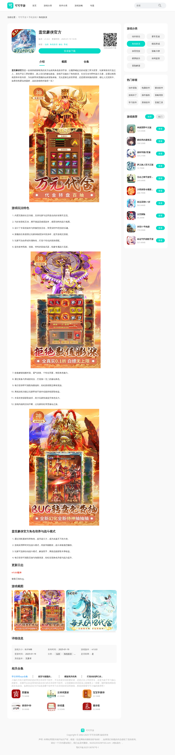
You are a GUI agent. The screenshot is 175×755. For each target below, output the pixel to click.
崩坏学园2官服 (143, 152)
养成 (66, 44)
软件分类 (63, 5)
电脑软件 (146, 87)
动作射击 (136, 36)
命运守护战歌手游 (145, 239)
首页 (34, 5)
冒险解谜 (136, 65)
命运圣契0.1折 (143, 201)
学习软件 (133, 102)
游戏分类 (48, 5)
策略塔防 (159, 95)
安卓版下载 (70, 51)
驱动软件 (159, 87)
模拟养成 (156, 43)
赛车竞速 (156, 36)
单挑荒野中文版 (144, 127)
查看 (160, 128)
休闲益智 (156, 58)
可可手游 (22, 17)
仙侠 (47, 44)
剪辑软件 (146, 102)
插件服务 (146, 95)
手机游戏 (33, 17)
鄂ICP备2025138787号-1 (87, 747)
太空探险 (141, 214)
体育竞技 (136, 51)
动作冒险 (133, 87)
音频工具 (159, 102)
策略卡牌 (156, 51)
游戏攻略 (79, 5)
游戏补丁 (133, 95)
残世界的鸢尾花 (144, 139)
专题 (92, 5)
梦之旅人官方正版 (145, 164)
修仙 (60, 44)
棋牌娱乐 (136, 58)
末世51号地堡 (143, 226)
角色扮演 (43, 17)
